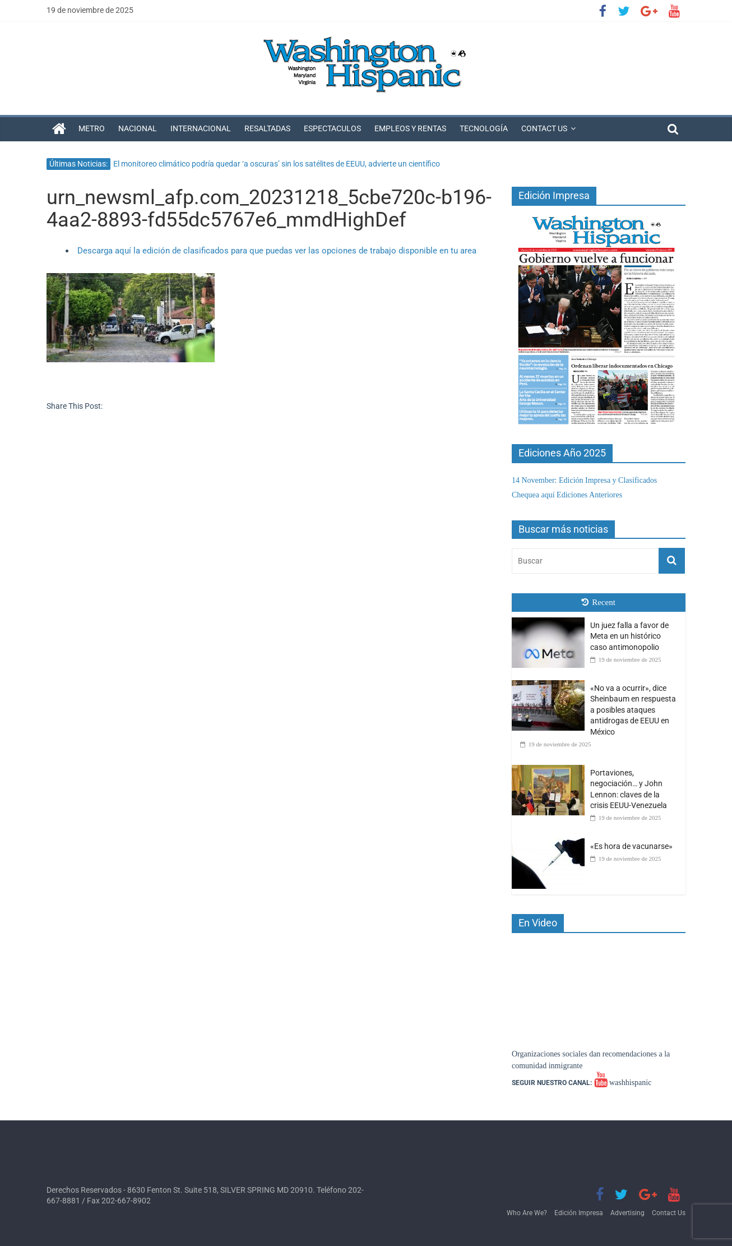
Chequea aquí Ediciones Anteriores (567, 495)
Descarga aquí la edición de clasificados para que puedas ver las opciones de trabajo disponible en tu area (276, 251)
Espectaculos (332, 128)
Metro (91, 128)
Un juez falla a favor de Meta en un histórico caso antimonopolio (629, 636)
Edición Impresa (578, 1213)
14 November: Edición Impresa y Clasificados (584, 480)
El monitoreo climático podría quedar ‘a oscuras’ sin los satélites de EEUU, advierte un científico (276, 163)
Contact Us (544, 128)
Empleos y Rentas (410, 128)
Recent (598, 602)
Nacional (137, 128)
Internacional (200, 128)
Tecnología (484, 128)
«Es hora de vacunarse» (631, 846)
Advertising (627, 1213)
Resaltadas (267, 128)
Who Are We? (527, 1213)
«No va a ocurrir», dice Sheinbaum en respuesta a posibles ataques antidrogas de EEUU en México (633, 710)
